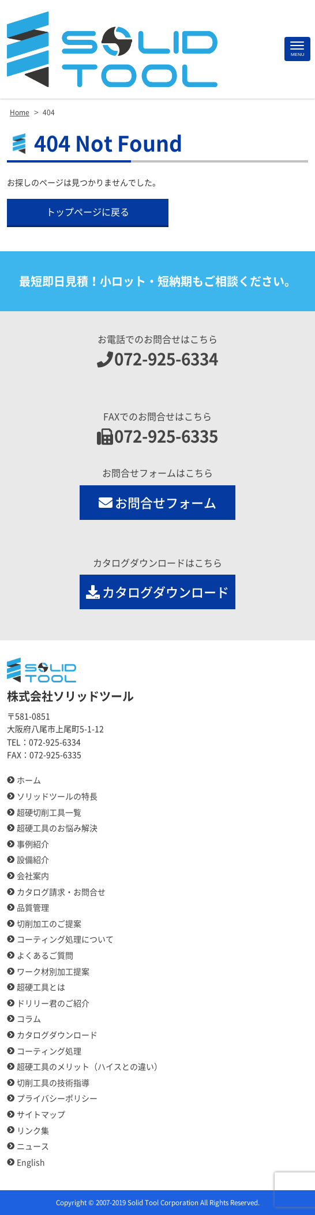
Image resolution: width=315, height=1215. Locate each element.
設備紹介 (33, 860)
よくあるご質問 (45, 956)
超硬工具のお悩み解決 (57, 828)
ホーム (29, 780)
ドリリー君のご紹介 (53, 1003)
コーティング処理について (65, 939)
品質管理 (33, 908)
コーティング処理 (49, 1051)
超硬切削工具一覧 (49, 813)
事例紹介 (33, 844)
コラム (29, 1019)
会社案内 (33, 876)
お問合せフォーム (158, 503)
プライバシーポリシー (57, 1099)
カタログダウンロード (158, 592)
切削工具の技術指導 (53, 1083)
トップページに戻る (87, 212)
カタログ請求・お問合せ (61, 892)
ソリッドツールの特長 (57, 797)
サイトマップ (41, 1115)
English (31, 1163)
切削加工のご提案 (49, 924)
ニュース (33, 1146)
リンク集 (33, 1131)
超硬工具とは (41, 987)
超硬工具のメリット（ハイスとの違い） (89, 1067)
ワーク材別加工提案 (53, 972)
